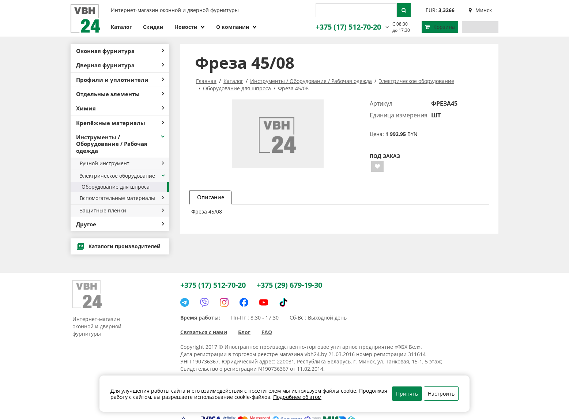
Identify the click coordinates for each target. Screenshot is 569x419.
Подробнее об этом (297, 396)
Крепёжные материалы (120, 123)
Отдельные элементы (120, 94)
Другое (120, 224)
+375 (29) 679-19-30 (289, 285)
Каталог (121, 26)
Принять (407, 393)
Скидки (153, 26)
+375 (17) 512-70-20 (348, 27)
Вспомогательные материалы (122, 198)
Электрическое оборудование (123, 175)
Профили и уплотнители (120, 79)
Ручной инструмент (122, 163)
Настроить (441, 393)
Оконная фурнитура (120, 50)
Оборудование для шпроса (116, 186)
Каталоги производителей (118, 246)
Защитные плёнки (122, 210)
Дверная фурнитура (120, 65)
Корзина (440, 26)
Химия (120, 108)
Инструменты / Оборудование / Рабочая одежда (121, 143)
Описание (210, 197)
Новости (189, 26)
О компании (236, 26)
